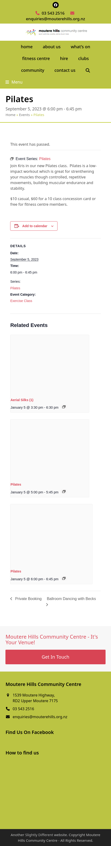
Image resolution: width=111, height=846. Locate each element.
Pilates (15, 288)
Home (10, 114)
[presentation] (49, 364)
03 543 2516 (53, 13)
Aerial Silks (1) (21, 400)
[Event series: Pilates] (64, 491)
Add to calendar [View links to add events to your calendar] (34, 226)
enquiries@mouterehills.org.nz (55, 18)
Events (24, 114)
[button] (87, 70)
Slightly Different (39, 834)
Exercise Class (21, 301)
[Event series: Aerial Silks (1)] (64, 406)
